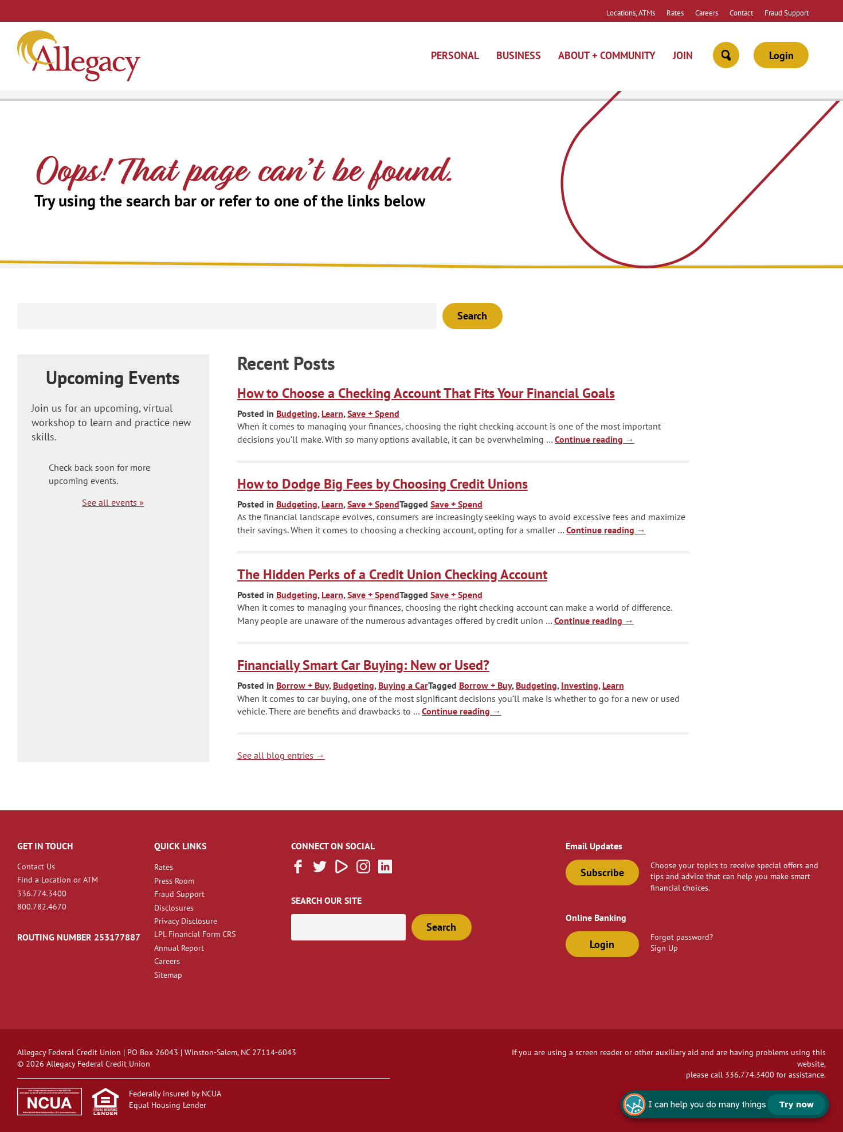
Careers (706, 12)
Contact (741, 12)
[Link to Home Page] (79, 57)
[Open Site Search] (726, 55)
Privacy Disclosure (185, 921)
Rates (675, 12)
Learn (332, 413)
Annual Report (179, 948)
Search (472, 315)
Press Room (174, 880)
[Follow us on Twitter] (320, 870)
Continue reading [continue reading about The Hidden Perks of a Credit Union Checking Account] (594, 620)
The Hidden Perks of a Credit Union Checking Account (392, 574)
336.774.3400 (41, 893)
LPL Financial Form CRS (195, 934)
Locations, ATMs (630, 12)
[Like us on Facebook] (298, 870)
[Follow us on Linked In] (385, 870)
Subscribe (602, 872)
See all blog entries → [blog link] (281, 755)
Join (683, 55)
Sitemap (168, 974)
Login (781, 55)
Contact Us (36, 866)
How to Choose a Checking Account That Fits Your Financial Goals (426, 393)
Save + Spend (373, 413)
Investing (579, 685)
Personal (455, 55)
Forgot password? (681, 937)
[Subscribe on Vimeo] (341, 870)
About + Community (607, 55)
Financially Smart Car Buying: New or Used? (363, 665)
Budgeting (296, 413)
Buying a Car (403, 685)
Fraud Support (786, 12)
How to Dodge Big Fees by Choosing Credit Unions (382, 484)
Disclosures (174, 907)
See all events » (113, 502)
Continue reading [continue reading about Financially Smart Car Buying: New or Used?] (461, 711)
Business (518, 55)
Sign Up (664, 948)
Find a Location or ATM (57, 879)
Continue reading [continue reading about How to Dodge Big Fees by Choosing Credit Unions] (606, 530)
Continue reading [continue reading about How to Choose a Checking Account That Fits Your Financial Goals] (594, 439)
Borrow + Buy (302, 685)
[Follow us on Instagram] (363, 870)
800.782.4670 (41, 906)
